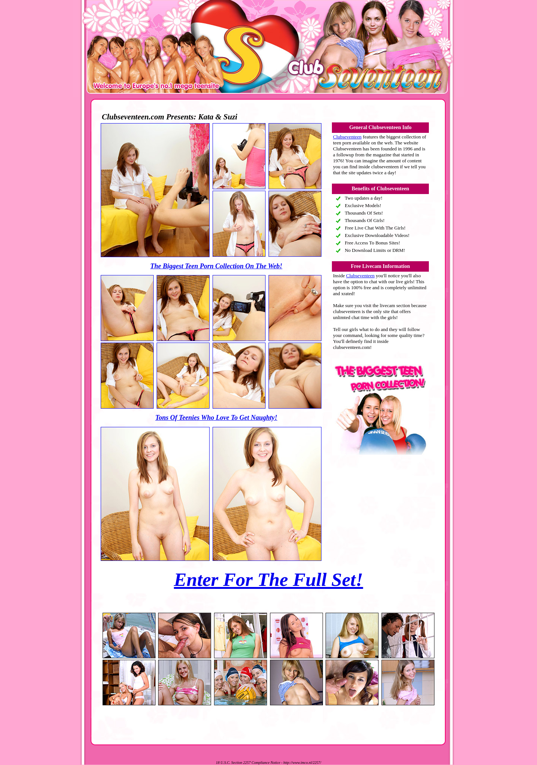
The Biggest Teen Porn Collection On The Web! (216, 266)
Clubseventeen (347, 137)
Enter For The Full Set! (268, 579)
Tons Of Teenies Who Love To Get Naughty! (216, 417)
